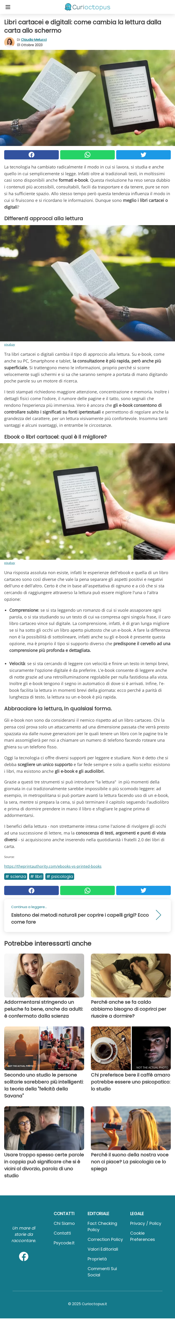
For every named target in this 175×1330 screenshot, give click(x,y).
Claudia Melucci (34, 39)
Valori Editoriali (103, 1249)
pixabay (9, 344)
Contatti (62, 1233)
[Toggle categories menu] (8, 7)
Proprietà (97, 1259)
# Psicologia (59, 876)
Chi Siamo (64, 1223)
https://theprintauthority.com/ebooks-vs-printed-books (53, 866)
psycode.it (64, 1243)
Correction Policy (105, 1239)
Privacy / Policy (145, 1223)
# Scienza (15, 876)
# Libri (36, 876)
